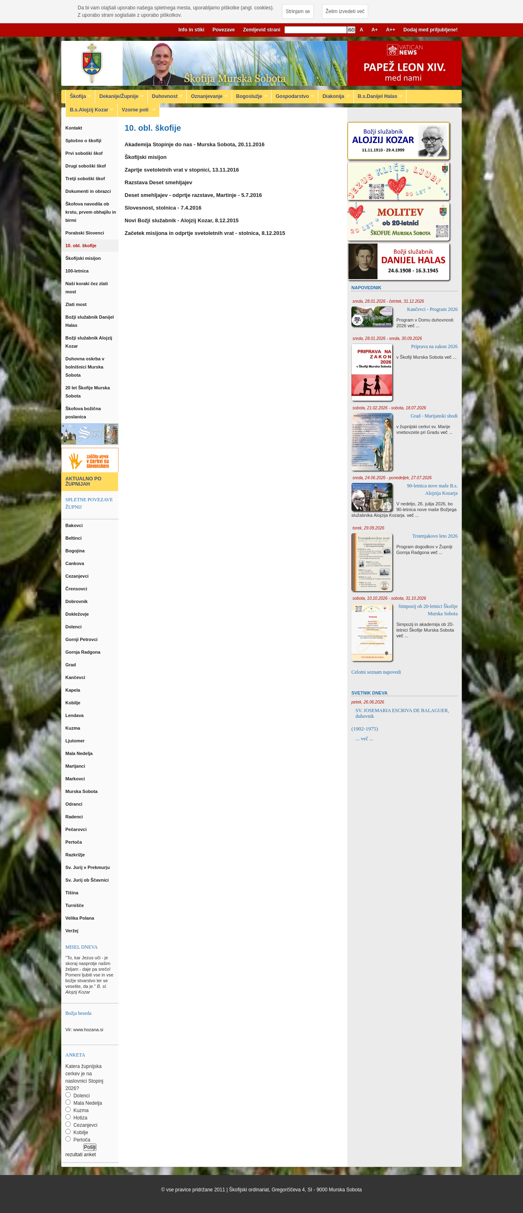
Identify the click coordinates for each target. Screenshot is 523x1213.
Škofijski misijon (83, 258)
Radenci (75, 816)
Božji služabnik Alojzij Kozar (88, 341)
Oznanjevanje (207, 96)
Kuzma (73, 728)
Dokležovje (77, 614)
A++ (391, 30)
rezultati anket (80, 1154)
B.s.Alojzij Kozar (90, 110)
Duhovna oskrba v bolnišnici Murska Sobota (84, 367)
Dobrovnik (77, 601)
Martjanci (75, 766)
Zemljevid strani (261, 30)
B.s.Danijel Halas (378, 96)
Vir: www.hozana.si (84, 1029)
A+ (374, 30)
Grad (71, 664)
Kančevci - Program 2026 (432, 309)
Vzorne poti (137, 110)
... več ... (364, 738)
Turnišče (75, 905)
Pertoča (74, 842)
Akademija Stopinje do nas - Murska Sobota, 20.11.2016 (194, 144)
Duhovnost (165, 96)
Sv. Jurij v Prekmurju (88, 867)
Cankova (75, 563)
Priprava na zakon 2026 (434, 346)
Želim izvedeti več (345, 11)
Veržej (72, 930)
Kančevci (75, 677)
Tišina (72, 892)
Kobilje (73, 702)
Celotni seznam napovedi (376, 672)
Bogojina (75, 550)
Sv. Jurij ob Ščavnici (87, 880)
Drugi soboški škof (86, 165)
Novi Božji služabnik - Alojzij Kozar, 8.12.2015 (182, 220)
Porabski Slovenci (85, 232)
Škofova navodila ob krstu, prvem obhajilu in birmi (90, 212)
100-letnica (78, 270)
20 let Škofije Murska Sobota (87, 391)
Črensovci (76, 588)
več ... (414, 325)
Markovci (75, 778)
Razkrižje (75, 854)
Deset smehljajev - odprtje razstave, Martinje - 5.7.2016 (193, 195)
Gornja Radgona (83, 652)
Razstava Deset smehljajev (158, 182)
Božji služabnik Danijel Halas (89, 321)
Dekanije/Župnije (119, 96)
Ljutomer (75, 740)
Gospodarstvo (293, 96)
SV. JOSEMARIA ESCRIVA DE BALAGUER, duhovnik (402, 713)
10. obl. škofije (82, 245)
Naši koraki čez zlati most (86, 287)
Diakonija (333, 96)
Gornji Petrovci (82, 639)
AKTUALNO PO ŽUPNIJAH (83, 481)
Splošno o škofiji (84, 140)
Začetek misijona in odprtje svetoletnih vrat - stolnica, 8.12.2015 (205, 233)
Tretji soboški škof (85, 178)
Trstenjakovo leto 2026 (435, 536)
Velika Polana (80, 918)
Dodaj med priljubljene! (430, 30)
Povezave (223, 30)
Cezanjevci (77, 576)
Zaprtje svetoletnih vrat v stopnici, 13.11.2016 (182, 170)
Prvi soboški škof (84, 153)
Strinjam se (298, 11)
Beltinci (74, 538)
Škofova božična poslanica (83, 412)
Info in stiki (191, 30)
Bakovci (74, 525)
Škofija (78, 96)
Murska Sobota (82, 791)
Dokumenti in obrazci (88, 191)
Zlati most (76, 304)
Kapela (73, 690)
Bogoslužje (250, 96)
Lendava (75, 715)
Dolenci (74, 626)
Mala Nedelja (80, 753)
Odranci (74, 804)
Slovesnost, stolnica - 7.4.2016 (163, 208)
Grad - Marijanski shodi (434, 416)
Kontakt (75, 127)
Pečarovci (76, 829)
